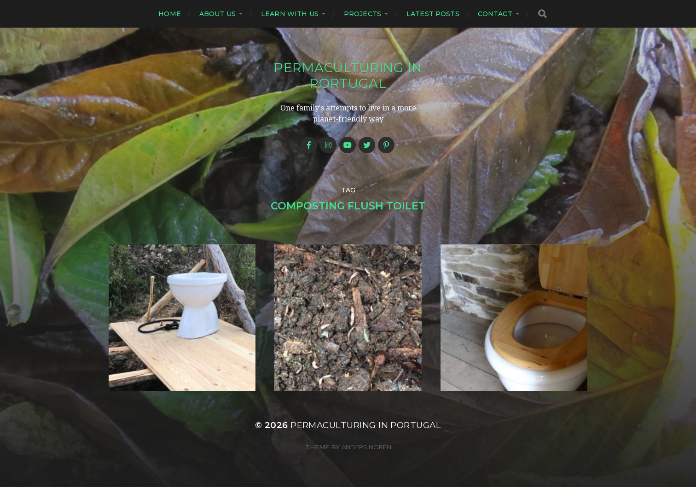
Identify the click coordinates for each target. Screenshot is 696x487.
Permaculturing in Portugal (348, 75)
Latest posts (432, 14)
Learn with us (290, 14)
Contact (495, 14)
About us (217, 14)
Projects (362, 14)
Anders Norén (366, 447)
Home (169, 14)
